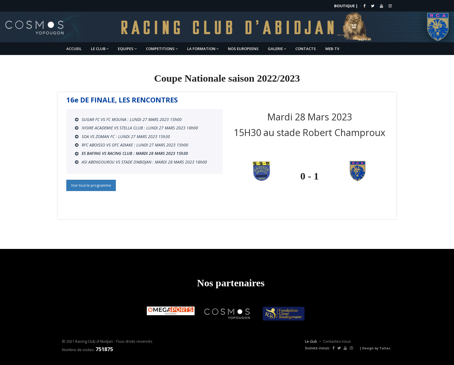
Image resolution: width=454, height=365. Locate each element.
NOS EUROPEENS (243, 48)
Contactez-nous (337, 341)
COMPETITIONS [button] (162, 49)
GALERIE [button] (277, 49)
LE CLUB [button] (100, 49)
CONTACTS (305, 48)
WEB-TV (332, 48)
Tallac (384, 348)
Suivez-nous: (317, 348)
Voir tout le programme (91, 185)
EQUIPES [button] (127, 49)
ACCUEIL (74, 48)
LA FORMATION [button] (203, 49)
